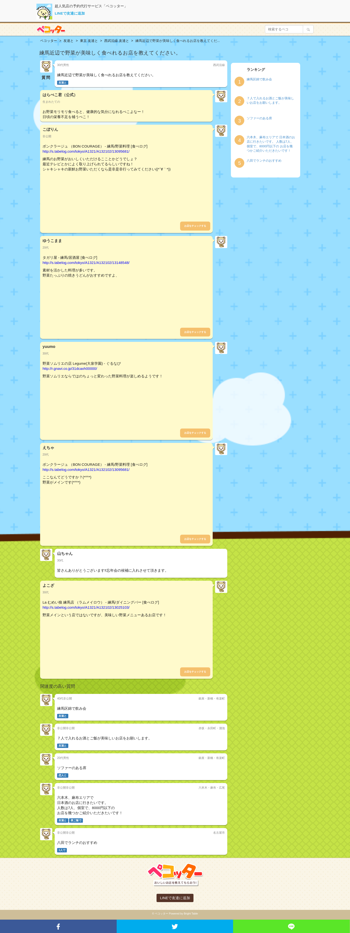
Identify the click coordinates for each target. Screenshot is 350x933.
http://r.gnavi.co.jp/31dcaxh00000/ (70, 368)
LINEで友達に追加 (70, 13)
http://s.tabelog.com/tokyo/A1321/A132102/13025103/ (86, 607)
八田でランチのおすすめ (264, 160)
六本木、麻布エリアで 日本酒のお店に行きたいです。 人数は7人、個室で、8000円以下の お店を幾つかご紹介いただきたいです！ (271, 144)
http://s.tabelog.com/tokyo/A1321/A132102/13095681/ (86, 151)
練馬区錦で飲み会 (259, 79)
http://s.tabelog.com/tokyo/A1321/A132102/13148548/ (86, 263)
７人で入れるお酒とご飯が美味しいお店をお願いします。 (270, 100)
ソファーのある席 (259, 118)
